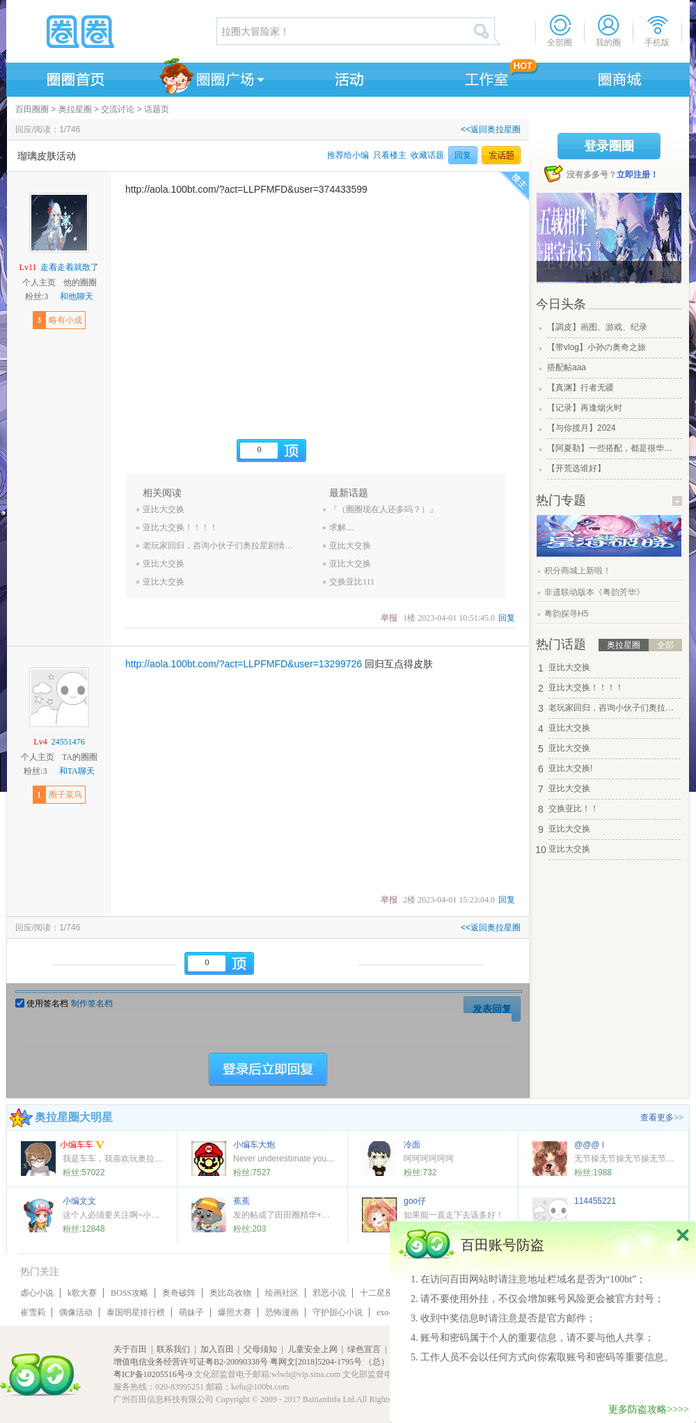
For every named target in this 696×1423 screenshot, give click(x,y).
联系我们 (173, 1349)
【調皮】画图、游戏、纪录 (597, 327)
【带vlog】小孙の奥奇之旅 (596, 347)
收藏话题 (427, 155)
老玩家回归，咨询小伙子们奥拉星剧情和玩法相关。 (220, 545)
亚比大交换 (163, 509)
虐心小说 (37, 1293)
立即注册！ (637, 175)
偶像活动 (76, 1312)
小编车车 (82, 1146)
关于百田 (130, 1349)
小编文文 (79, 1201)
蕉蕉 (241, 1201)
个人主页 (39, 282)
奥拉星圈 (75, 109)
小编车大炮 (254, 1145)
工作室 (484, 77)
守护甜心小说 (338, 1312)
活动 (347, 77)
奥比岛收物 (230, 1293)
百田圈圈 (32, 109)
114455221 (595, 1201)
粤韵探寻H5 (566, 614)
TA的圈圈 (79, 757)
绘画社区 (282, 1293)
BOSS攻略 (129, 1293)
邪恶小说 (329, 1293)
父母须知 (260, 1349)
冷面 (412, 1145)
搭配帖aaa (566, 367)
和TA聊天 (77, 771)
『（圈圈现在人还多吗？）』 (383, 509)
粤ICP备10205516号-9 (152, 1374)
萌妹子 (191, 1312)
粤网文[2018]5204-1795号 (316, 1362)
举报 (389, 618)
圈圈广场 (211, 77)
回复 (462, 155)
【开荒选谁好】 (576, 468)
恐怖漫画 (282, 1312)
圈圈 (110, 31)
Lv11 (28, 267)
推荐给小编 (348, 155)
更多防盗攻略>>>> (648, 1409)
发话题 (501, 155)
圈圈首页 (74, 77)
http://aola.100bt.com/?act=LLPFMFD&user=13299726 (243, 663)
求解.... (341, 527)
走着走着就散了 (69, 267)
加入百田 (217, 1349)
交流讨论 (117, 109)
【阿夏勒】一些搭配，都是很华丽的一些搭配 (613, 448)
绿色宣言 (364, 1349)
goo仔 (415, 1201)
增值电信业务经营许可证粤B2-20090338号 (190, 1362)
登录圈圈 (609, 146)
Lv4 (40, 742)
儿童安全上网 (312, 1349)
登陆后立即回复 (268, 1069)
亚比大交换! (570, 768)
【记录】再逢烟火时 (584, 408)
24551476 (68, 742)
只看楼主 (389, 155)
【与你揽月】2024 (581, 428)
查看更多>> (661, 1117)
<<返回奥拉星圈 (491, 129)
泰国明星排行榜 (135, 1312)
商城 (620, 77)
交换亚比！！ (573, 808)
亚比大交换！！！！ (180, 527)
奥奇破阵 (179, 1293)
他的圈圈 (80, 282)
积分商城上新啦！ (577, 570)
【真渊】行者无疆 (580, 387)
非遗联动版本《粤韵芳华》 (594, 592)
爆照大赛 (234, 1312)
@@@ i (589, 1145)
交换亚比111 (351, 582)
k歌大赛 (82, 1293)
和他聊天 (76, 296)
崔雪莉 (32, 1312)
